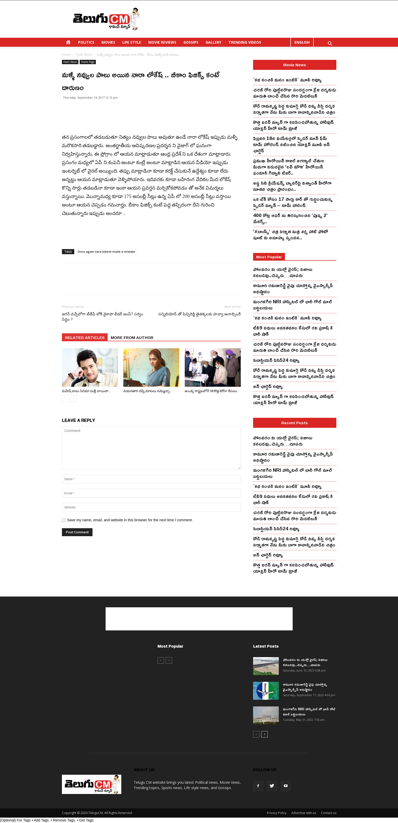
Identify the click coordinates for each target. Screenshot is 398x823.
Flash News (84, 54)
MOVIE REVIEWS (162, 42)
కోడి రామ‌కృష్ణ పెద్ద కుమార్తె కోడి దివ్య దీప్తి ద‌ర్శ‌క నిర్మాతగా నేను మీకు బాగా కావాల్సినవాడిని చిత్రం (294, 109)
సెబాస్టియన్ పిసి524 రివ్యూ (276, 360)
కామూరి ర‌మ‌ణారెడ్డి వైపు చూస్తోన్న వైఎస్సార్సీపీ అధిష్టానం (293, 288)
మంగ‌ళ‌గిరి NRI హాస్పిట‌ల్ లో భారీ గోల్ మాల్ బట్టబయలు (292, 304)
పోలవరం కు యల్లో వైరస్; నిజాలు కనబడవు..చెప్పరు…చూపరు (282, 272)
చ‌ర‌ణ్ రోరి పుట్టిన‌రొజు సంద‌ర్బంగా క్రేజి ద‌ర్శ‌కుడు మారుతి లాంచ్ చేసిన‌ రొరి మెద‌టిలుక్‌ (294, 92)
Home (66, 54)
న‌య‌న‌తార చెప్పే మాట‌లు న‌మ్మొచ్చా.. (147, 391)
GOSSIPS (190, 42)
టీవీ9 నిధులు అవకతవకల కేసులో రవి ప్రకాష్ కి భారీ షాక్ (293, 330)
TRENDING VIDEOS (244, 42)
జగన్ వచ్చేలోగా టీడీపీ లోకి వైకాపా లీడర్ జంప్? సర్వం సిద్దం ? (102, 317)
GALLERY (213, 42)
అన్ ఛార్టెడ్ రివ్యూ (268, 386)
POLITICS (86, 42)
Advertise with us (303, 813)
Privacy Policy (276, 813)
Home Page (87, 62)
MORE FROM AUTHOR (132, 337)
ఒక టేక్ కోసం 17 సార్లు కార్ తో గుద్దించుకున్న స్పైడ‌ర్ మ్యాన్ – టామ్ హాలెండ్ (292, 202)
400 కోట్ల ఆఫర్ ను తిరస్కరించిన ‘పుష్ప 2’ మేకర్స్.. (290, 218)
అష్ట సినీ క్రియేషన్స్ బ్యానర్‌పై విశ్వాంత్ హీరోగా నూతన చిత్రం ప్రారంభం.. (292, 186)
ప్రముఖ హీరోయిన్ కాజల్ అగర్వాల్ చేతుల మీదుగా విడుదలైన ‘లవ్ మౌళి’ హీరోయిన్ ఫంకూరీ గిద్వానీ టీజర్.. (288, 166)
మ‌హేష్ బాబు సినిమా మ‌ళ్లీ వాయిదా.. (86, 391)
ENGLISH (302, 42)
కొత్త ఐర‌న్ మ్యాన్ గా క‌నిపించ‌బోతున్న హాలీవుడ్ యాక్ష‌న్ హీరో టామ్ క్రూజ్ (293, 125)
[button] (330, 44)
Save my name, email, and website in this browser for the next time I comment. (130, 520)
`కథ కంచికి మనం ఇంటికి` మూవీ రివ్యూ (287, 79)
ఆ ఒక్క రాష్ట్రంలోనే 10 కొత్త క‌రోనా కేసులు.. (212, 391)
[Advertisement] (242, 19)
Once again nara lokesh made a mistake (106, 251)
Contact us (328, 813)
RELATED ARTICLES (85, 337)
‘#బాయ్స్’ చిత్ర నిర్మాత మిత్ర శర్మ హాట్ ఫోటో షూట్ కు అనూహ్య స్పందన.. (290, 234)
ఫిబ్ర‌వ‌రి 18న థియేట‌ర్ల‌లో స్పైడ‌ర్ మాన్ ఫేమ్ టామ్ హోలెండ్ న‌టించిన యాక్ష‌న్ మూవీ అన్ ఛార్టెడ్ (291, 144)
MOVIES (108, 42)
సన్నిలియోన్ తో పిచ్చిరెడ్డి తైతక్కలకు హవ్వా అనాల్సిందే (199, 314)
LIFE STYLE (131, 42)
